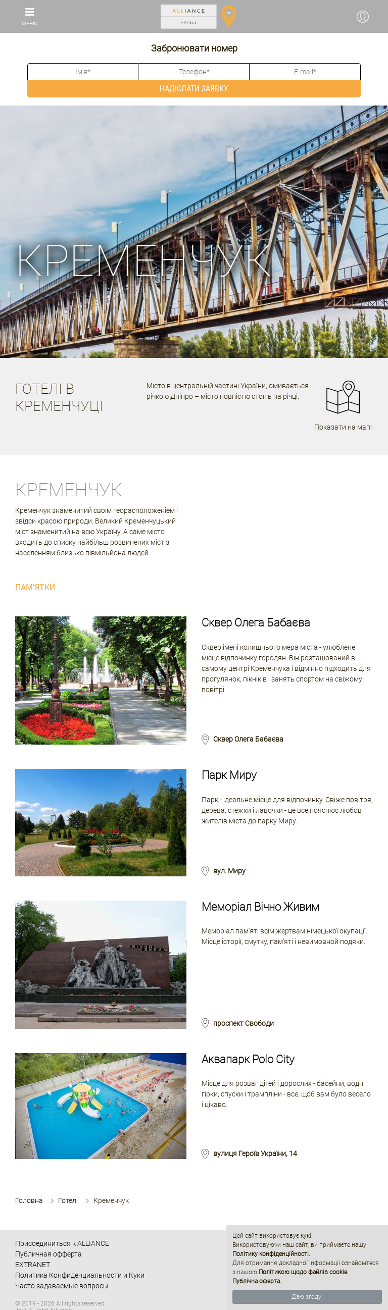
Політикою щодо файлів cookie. (304, 1272)
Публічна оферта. (256, 1281)
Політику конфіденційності (270, 1253)
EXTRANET (32, 1265)
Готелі (68, 1200)
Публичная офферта (48, 1254)
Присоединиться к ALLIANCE (62, 1243)
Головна (29, 1200)
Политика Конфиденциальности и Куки (79, 1275)
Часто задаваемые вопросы (62, 1286)
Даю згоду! (307, 1296)
